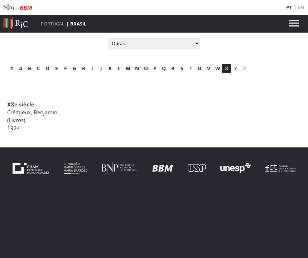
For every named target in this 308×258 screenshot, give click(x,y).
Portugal (52, 23)
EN (301, 7)
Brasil (78, 23)
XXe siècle (20, 104)
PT (289, 7)
